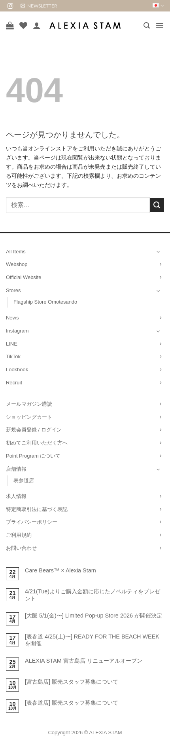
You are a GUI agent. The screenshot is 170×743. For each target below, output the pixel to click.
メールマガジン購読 (29, 404)
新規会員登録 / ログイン (34, 430)
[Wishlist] (23, 25)
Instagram (17, 331)
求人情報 (16, 496)
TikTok (13, 356)
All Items (16, 252)
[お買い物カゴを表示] (10, 25)
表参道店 (23, 480)
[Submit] (157, 205)
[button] (39, 6)
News (12, 318)
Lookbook (17, 369)
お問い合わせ (21, 548)
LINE (11, 344)
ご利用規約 (19, 535)
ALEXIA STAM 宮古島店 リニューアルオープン (83, 660)
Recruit (14, 383)
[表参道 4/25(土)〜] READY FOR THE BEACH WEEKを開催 (92, 639)
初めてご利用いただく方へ (37, 443)
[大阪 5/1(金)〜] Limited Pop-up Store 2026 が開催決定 (93, 615)
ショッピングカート (29, 417)
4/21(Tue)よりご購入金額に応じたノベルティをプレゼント (92, 594)
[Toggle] (158, 251)
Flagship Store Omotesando (45, 302)
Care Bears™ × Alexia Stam (60, 570)
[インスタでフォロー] (10, 6)
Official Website (24, 277)
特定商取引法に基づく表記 (37, 509)
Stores (13, 290)
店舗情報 (16, 469)
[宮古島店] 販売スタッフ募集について (71, 681)
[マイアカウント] (37, 25)
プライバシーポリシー (31, 522)
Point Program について (33, 456)
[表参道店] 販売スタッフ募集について (71, 702)
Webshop (17, 264)
